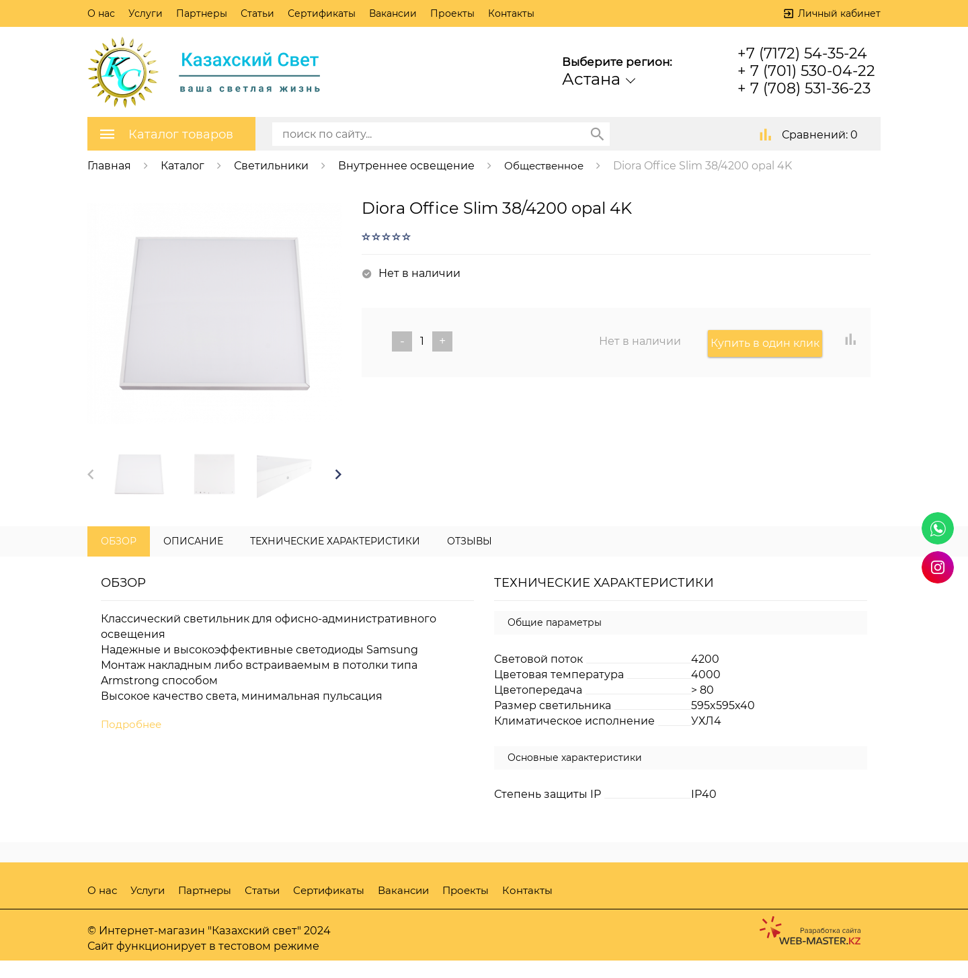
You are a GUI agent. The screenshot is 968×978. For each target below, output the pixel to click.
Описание (193, 559)
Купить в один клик (767, 340)
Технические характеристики (335, 559)
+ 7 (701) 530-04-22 (806, 71)
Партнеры (201, 13)
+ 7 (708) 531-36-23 (804, 88)
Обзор (118, 559)
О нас (101, 13)
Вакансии (393, 13)
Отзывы (469, 559)
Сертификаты (322, 13)
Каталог (182, 165)
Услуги (145, 13)
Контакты (511, 13)
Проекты (452, 13)
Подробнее (133, 742)
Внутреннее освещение (406, 165)
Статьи (257, 13)
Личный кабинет (839, 13)
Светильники (271, 165)
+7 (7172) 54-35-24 (802, 53)
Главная (109, 165)
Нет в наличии (640, 340)
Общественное (547, 165)
